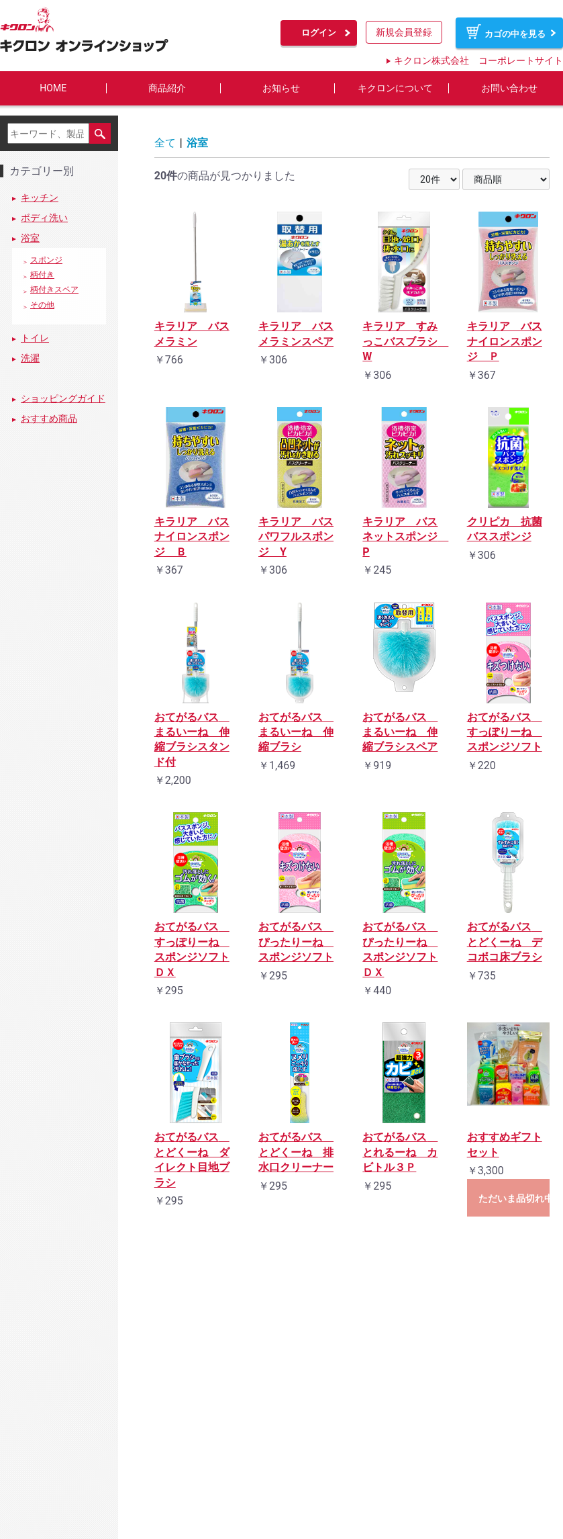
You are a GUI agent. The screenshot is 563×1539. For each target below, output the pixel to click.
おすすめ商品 (49, 418)
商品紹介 (167, 88)
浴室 (30, 238)
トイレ (35, 338)
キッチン (39, 198)
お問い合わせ (509, 88)
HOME (53, 88)
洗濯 (30, 358)
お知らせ (281, 88)
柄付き (42, 275)
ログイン (318, 33)
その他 (42, 305)
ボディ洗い (44, 218)
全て (165, 142)
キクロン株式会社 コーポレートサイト (478, 60)
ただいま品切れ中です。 (514, 1198)
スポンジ (46, 260)
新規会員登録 (404, 32)
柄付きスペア (54, 290)
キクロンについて (395, 88)
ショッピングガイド (63, 398)
